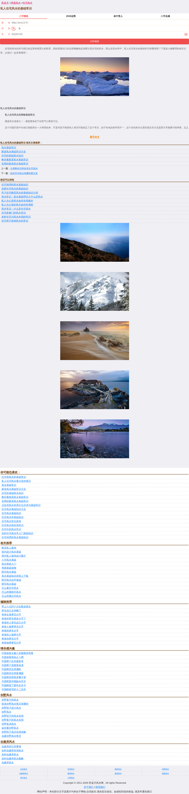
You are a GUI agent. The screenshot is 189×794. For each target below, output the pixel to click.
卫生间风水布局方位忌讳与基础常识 (21, 505)
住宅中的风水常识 (11, 529)
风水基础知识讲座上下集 (15, 576)
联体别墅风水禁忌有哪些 (15, 704)
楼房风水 (118, 769)
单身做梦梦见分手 (11, 642)
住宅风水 (27, 3)
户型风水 (71, 778)
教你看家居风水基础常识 (14, 159)
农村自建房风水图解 (13, 758)
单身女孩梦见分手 (11, 614)
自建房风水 (8, 762)
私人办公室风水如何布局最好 (17, 200)
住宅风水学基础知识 (13, 517)
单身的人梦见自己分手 (14, 622)
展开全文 (95, 137)
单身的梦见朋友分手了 (14, 618)
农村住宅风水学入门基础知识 (17, 533)
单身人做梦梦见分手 (13, 626)
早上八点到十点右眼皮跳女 (16, 606)
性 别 (6, 28)
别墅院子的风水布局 (13, 716)
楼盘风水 (165, 773)
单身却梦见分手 (10, 638)
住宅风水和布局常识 (13, 525)
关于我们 (88, 787)
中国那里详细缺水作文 (14, 681)
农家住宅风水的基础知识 (14, 188)
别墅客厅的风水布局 (13, 720)
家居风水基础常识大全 (13, 151)
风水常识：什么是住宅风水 (16, 208)
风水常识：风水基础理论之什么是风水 (22, 196)
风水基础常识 (8, 147)
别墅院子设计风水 (11, 708)
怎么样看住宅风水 (11, 596)
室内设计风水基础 (11, 552)
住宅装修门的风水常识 (13, 212)
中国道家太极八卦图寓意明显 (17, 653)
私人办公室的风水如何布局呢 (17, 204)
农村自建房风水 (10, 754)
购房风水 (118, 773)
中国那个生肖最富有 (13, 661)
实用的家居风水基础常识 (14, 163)
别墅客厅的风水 (10, 700)
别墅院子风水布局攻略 (14, 732)
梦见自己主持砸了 (11, 610)
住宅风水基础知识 (11, 513)
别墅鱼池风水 (9, 724)
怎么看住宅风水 (10, 588)
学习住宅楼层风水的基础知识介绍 (19, 192)
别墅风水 (6, 712)
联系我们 (100, 787)
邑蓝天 (5, 3)
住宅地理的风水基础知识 (14, 184)
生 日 (6, 34)
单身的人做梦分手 (11, 634)
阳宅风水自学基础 (11, 580)
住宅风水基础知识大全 (14, 509)
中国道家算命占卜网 (13, 657)
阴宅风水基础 (9, 584)
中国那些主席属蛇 (11, 669)
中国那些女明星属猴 (13, 673)
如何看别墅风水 (10, 728)
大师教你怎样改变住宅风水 (24, 168)
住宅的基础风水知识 (12, 155)
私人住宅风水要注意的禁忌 (16, 481)
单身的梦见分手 (10, 630)
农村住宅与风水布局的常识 (16, 216)
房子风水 (23, 778)
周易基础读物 (9, 568)
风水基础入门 (9, 564)
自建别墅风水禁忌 (11, 736)
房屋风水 (16, 3)
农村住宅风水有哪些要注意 (24, 173)
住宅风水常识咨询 (11, 521)
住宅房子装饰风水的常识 (14, 220)
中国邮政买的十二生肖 (14, 689)
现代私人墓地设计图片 (14, 556)
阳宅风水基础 (9, 572)
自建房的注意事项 (11, 746)
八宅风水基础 (9, 560)
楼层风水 (71, 773)
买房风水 (71, 769)
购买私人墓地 (9, 548)
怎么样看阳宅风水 (11, 592)
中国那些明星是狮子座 (14, 677)
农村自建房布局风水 (13, 750)
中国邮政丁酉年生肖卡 (14, 685)
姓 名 (6, 22)
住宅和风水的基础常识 (14, 477)
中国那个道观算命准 (13, 665)
